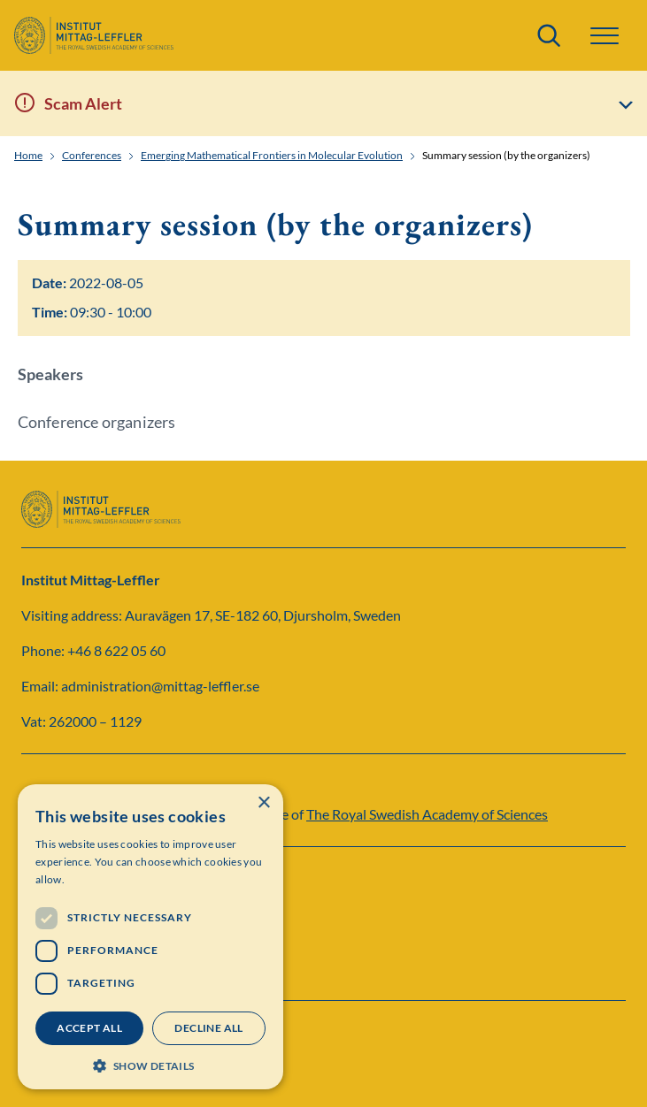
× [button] (263, 803)
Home (28, 155)
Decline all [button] (208, 1027)
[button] (604, 35)
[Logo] (93, 35)
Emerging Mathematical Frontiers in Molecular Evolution (272, 155)
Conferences (91, 155)
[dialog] (150, 936)
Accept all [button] (89, 1027)
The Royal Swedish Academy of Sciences (427, 813)
